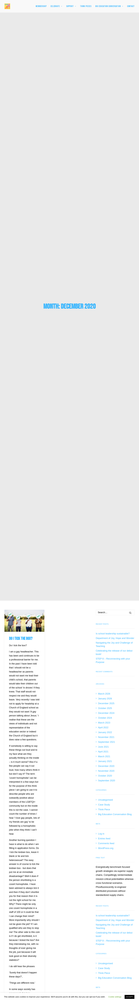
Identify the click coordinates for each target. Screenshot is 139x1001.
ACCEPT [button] (129, 997)
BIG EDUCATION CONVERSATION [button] (109, 6)
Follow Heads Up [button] (92, 877)
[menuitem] (42, 6)
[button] (24, 137)
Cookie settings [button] (115, 997)
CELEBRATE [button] (56, 6)
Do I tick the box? (20, 155)
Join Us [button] (92, 844)
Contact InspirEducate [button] (86, 971)
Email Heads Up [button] (93, 932)
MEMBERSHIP (41, 6)
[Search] (115, 129)
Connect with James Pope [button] (93, 888)
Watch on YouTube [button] (93, 921)
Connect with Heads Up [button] (92, 899)
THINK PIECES (85, 6)
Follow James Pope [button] (92, 855)
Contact (131, 6)
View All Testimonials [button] (92, 806)
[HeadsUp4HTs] (7, 6)
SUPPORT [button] (71, 6)
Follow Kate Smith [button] (92, 866)
